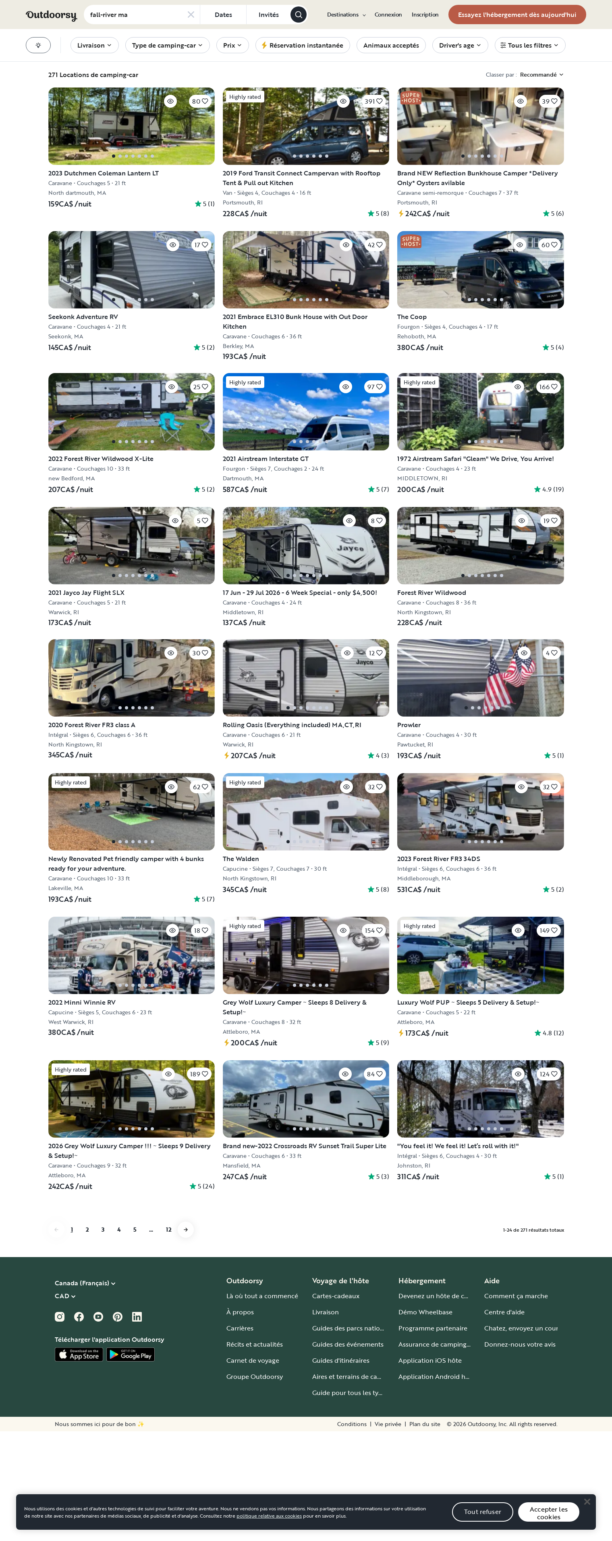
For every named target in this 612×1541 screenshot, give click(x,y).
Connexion (388, 14)
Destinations (346, 14)
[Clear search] (191, 14)
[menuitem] (346, 14)
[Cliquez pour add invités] (268, 14)
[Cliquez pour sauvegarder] (145, 97)
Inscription (425, 14)
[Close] (587, 1525)
